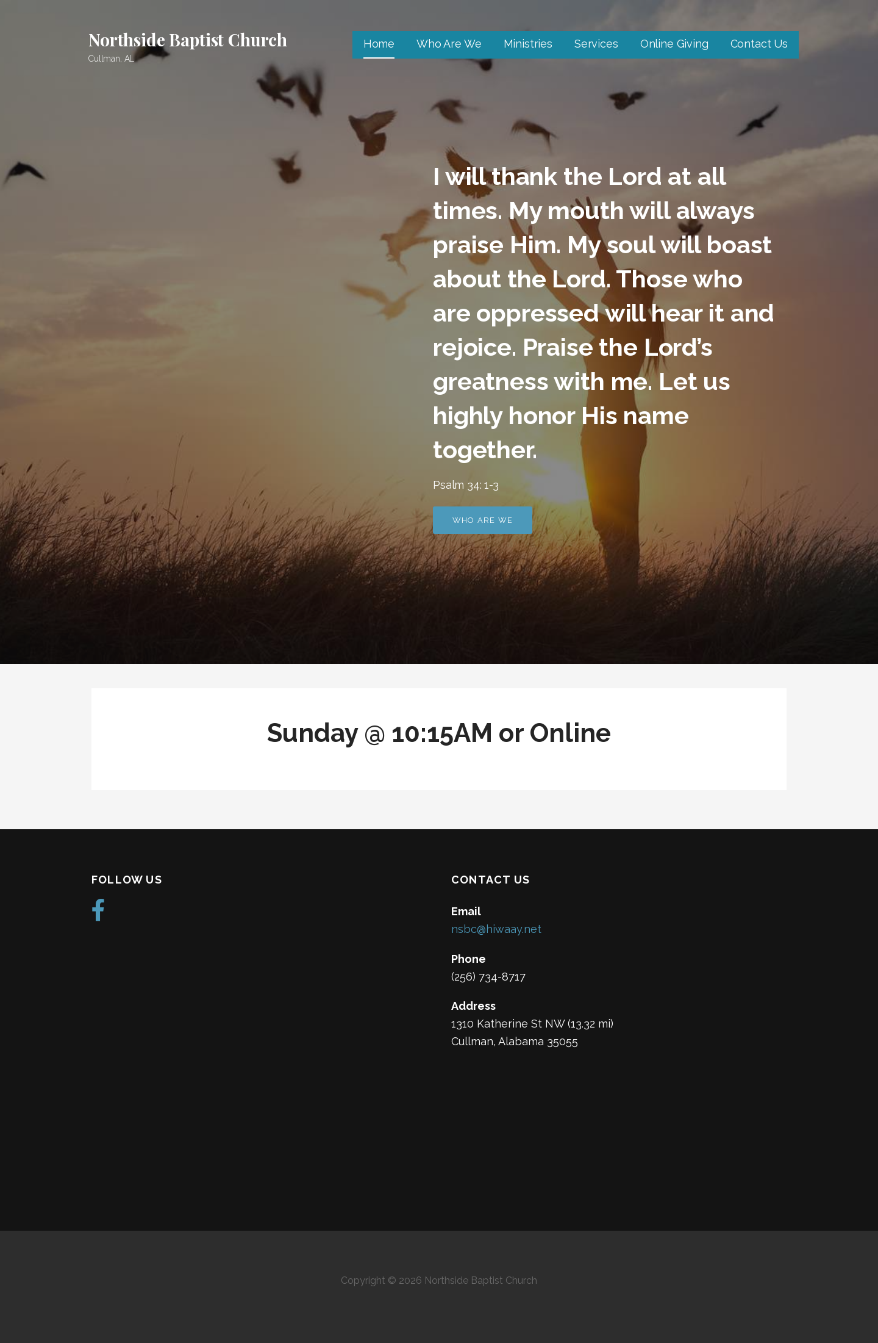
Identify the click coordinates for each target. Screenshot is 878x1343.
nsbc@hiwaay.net (496, 929)
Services (596, 43)
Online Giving (674, 43)
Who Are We (448, 43)
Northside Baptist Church (187, 39)
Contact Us (759, 43)
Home (378, 43)
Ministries (528, 43)
